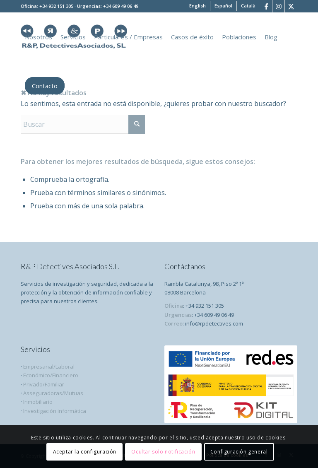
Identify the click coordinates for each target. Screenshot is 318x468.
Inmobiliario (38, 401)
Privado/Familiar (43, 384)
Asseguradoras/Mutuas (53, 393)
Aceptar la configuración (84, 451)
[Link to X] (291, 6)
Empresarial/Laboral (49, 366)
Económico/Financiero (50, 375)
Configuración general (239, 451)
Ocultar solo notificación (163, 451)
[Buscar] (83, 124)
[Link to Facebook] (266, 6)
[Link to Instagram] (278, 6)
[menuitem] (197, 6)
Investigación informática (54, 411)
